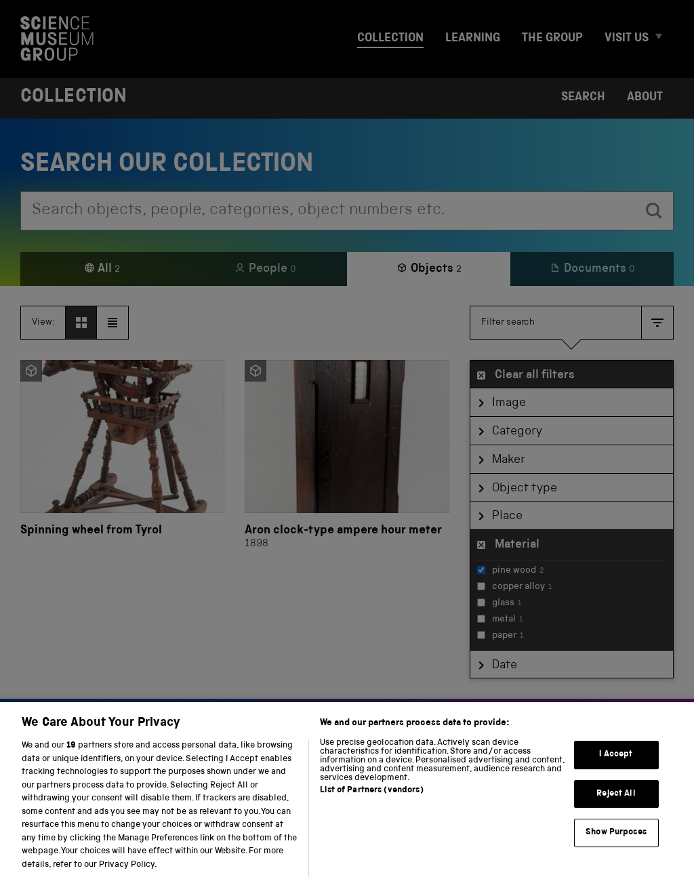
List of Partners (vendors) (371, 799)
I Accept (615, 762)
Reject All (615, 802)
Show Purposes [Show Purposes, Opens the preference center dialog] (616, 840)
